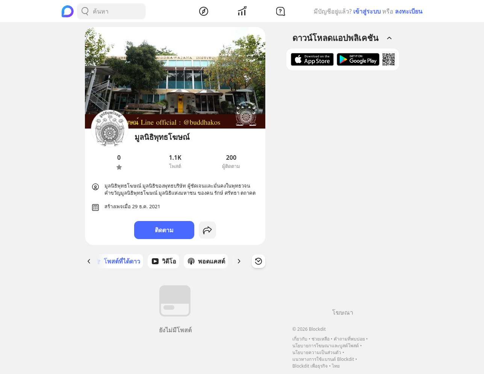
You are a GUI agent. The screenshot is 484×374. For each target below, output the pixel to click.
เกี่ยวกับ (299, 339)
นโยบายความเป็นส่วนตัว (316, 352)
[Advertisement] (342, 192)
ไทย (336, 366)
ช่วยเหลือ (321, 339)
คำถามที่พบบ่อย (349, 339)
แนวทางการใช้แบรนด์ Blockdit (323, 359)
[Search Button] (85, 11)
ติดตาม (164, 230)
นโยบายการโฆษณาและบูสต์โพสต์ (325, 345)
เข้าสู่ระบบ (367, 11)
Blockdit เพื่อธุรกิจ (310, 366)
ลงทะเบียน (408, 11)
